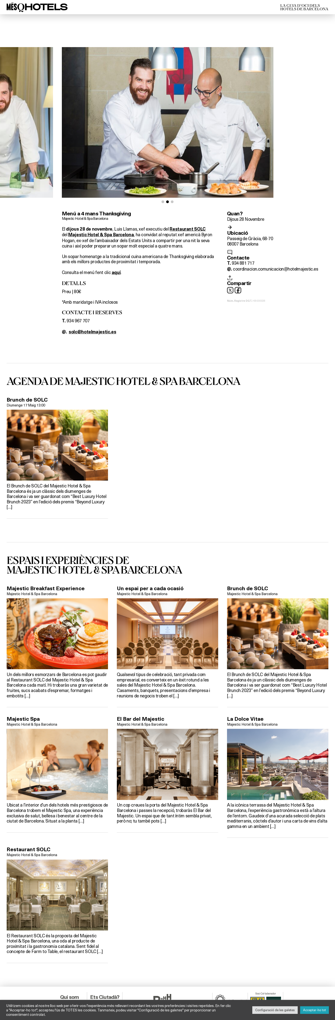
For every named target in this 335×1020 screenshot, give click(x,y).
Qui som (69, 980)
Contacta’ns (69, 985)
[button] (162, 185)
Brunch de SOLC (27, 383)
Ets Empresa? (105, 991)
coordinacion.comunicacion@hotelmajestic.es (275, 252)
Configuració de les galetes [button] (275, 1010)
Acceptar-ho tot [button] (314, 1010)
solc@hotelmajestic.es (92, 315)
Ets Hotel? (105, 985)
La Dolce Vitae (245, 702)
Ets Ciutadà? (104, 980)
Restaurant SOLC (28, 833)
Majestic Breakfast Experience (46, 572)
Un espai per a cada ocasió (150, 572)
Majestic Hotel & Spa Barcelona (85, 201)
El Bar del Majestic (140, 702)
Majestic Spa (23, 702)
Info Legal (69, 991)
